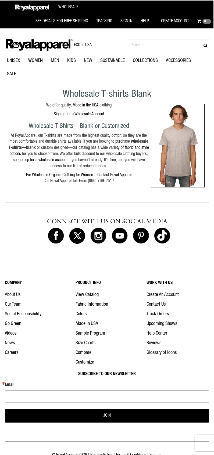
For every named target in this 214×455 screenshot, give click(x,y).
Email (10, 385)
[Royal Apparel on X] (77, 236)
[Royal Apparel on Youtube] (120, 236)
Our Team (13, 304)
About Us (12, 295)
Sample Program (90, 333)
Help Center (157, 333)
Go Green (13, 323)
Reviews (154, 343)
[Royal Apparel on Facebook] (56, 236)
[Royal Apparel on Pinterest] (141, 236)
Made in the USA (85, 105)
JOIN (107, 416)
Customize (85, 362)
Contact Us (156, 304)
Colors (81, 314)
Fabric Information (92, 304)
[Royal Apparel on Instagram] (98, 236)
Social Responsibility (23, 314)
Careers (11, 352)
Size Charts (85, 343)
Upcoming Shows (162, 323)
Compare (83, 352)
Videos (10, 333)
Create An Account (163, 295)
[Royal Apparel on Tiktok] (162, 236)
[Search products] (169, 45)
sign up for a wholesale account (42, 160)
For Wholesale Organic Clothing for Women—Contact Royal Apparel (78, 175)
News (10, 343)
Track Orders (158, 314)
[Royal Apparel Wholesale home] (46, 8)
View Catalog (87, 295)
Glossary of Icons (162, 352)
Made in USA (87, 323)
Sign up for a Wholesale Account (79, 114)
